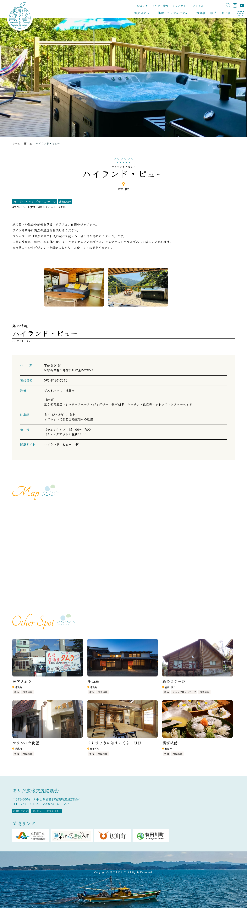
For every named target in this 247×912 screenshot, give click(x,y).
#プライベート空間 (24, 207)
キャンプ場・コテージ (40, 201)
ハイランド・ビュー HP (61, 444)
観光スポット (143, 12)
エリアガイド (180, 6)
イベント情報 (160, 6)
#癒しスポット (47, 207)
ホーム (16, 143)
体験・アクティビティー (174, 12)
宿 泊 (18, 201)
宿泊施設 (65, 201)
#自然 (62, 207)
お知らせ (142, 6)
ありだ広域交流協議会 (35, 790)
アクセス (198, 6)
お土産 (226, 12)
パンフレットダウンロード (72, 813)
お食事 (200, 12)
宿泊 (213, 12)
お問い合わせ (28, 813)
